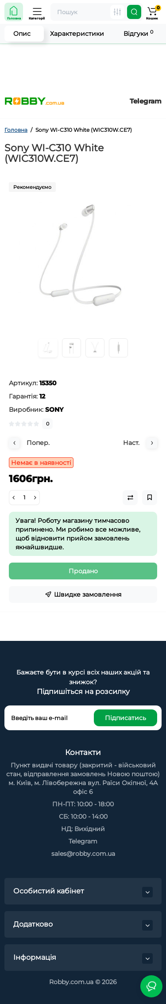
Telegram (146, 101)
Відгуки (138, 33)
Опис (22, 34)
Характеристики (77, 34)
